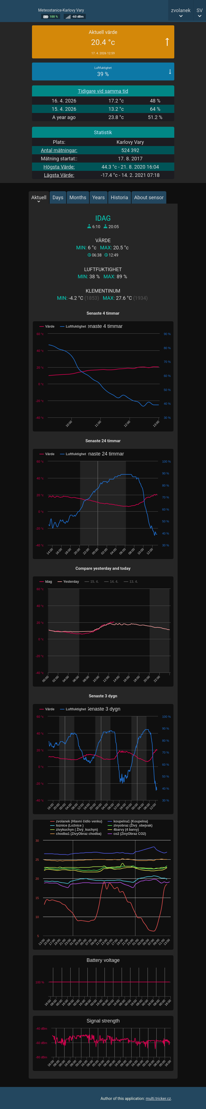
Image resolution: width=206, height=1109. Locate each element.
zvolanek (181, 10)
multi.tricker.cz (158, 1098)
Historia (119, 197)
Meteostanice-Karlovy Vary (61, 10)
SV (200, 10)
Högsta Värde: (59, 167)
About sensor (149, 197)
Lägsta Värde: (59, 175)
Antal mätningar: (59, 150)
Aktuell (39, 197)
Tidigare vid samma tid (103, 91)
